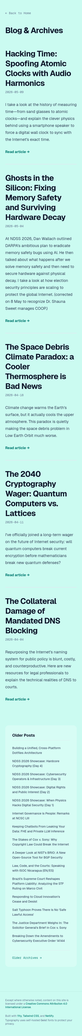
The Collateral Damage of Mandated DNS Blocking (32, 616)
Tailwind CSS (31, 1016)
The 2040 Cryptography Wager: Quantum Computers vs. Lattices (36, 493)
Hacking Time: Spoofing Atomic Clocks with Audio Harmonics (38, 68)
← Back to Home (18, 13)
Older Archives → (27, 958)
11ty (19, 1016)
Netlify (49, 1016)
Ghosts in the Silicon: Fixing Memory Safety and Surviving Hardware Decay (35, 197)
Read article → (17, 152)
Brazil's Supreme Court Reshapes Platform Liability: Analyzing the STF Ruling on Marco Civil (38, 883)
